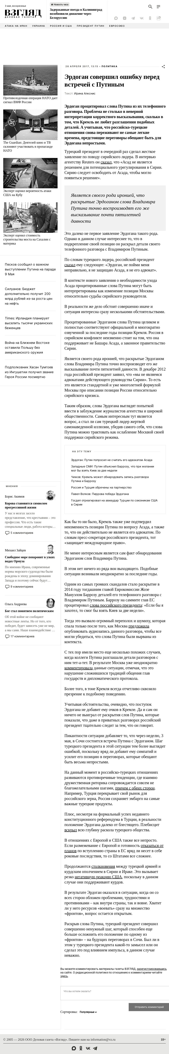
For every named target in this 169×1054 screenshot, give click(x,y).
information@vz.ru (103, 1039)
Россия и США (61, 25)
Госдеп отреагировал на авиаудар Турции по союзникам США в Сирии (114, 502)
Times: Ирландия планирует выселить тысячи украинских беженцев (29, 323)
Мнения (12, 486)
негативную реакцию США (98, 877)
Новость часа (61, 4)
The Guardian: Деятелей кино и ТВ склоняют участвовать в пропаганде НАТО (28, 146)
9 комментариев (22, 586)
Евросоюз (117, 25)
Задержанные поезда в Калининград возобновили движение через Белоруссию (76, 13)
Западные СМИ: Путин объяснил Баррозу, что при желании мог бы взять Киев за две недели (112, 468)
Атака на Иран (16, 25)
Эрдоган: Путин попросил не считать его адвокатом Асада (111, 460)
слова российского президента (116, 605)
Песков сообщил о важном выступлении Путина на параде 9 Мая (30, 269)
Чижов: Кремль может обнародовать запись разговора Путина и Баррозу (110, 479)
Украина (38, 25)
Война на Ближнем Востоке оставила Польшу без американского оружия (27, 347)
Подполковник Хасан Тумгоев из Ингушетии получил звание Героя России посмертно (29, 372)
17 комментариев (22, 636)
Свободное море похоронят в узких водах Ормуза (30, 559)
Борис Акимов (15, 496)
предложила (138, 626)
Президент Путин (90, 25)
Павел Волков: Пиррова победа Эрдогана (100, 494)
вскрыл (70, 830)
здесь (64, 976)
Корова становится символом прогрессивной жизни (26, 505)
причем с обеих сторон (134, 788)
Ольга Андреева (16, 604)
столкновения (103, 866)
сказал (106, 162)
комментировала (78, 668)
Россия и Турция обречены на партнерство (101, 487)
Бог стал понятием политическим (29, 611)
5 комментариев (22, 532)
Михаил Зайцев (15, 550)
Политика (109, 66)
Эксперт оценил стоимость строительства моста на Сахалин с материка (26, 239)
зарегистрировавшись (152, 968)
